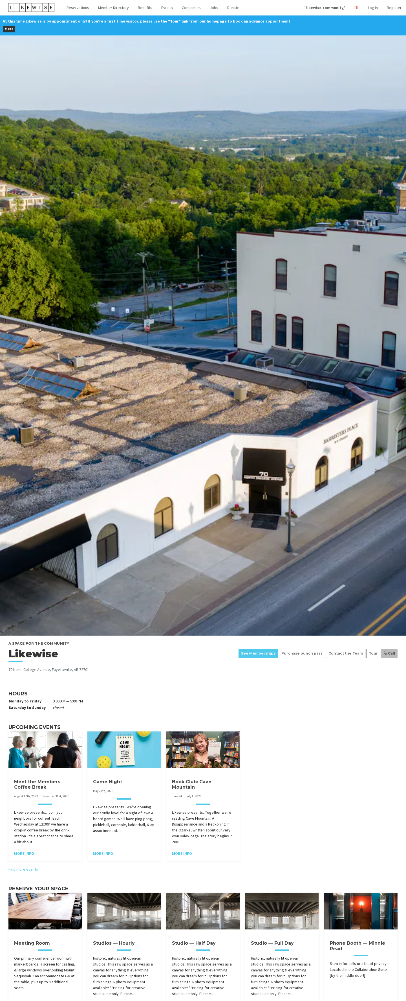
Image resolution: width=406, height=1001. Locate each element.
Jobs (214, 7)
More (9, 29)
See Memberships (258, 653)
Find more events (23, 869)
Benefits (145, 7)
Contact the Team (345, 653)
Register (394, 7)
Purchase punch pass (302, 653)
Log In (373, 7)
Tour (373, 653)
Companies (191, 7)
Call (389, 653)
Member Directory (113, 7)
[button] (78, 8)
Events (167, 7)
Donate (233, 7)
